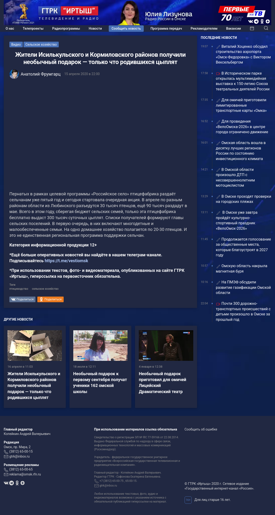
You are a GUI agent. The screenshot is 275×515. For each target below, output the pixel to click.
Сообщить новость (126, 28)
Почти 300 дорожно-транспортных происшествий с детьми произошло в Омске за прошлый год (243, 311)
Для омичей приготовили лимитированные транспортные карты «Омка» (241, 105)
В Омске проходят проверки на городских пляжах (243, 199)
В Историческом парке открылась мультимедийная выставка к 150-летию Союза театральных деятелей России (243, 81)
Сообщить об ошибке (201, 429)
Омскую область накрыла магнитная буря (241, 268)
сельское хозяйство (45, 288)
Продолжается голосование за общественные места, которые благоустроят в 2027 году (243, 247)
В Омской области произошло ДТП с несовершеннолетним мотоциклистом (235, 177)
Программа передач (166, 28)
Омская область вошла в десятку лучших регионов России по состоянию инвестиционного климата (241, 151)
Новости (95, 28)
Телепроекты (33, 28)
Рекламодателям (204, 28)
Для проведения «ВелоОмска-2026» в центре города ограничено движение (242, 126)
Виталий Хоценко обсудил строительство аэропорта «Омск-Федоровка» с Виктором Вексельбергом (243, 54)
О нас (10, 28)
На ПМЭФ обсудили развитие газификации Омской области (243, 287)
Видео (16, 44)
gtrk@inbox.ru (19, 456)
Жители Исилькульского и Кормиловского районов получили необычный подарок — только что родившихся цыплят (34, 385)
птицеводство (18, 288)
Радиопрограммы (66, 28)
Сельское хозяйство (41, 44)
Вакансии (233, 28)
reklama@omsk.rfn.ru (25, 474)
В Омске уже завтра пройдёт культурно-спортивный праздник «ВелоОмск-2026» (237, 220)
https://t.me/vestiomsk (66, 260)
